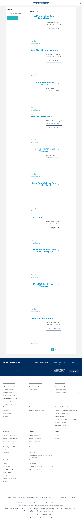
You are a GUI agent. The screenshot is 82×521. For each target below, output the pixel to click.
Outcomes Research (34, 440)
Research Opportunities (35, 446)
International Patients (9, 395)
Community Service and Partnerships (65, 418)
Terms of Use (61, 496)
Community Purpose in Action (63, 406)
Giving (57, 430)
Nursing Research (34, 443)
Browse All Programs (8, 434)
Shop (30, 459)
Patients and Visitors (9, 382)
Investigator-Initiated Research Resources (40, 449)
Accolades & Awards (8, 469)
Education (6, 430)
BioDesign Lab (33, 452)
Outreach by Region (60, 421)
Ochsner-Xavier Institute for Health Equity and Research (40, 455)
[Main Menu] (2, 3)
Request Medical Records (10, 398)
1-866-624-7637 (21, 370)
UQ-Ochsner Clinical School (10, 437)
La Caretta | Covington (41, 318)
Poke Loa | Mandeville (41, 117)
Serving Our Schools (60, 416)
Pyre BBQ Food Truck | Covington (44, 285)
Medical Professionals (35, 382)
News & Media (7, 471)
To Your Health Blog (60, 386)
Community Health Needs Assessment (66, 410)
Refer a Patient (33, 389)
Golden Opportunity (60, 389)
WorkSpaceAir (7, 413)
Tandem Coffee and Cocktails (44, 83)
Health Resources (60, 382)
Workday (5, 416)
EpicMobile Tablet (34, 516)
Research (31, 430)
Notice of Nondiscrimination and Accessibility (44, 496)
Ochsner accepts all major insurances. (41, 499)
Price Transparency (8, 389)
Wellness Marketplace (61, 392)
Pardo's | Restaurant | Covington (44, 150)
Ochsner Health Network (10, 477)
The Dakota (36, 217)
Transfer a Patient (34, 386)
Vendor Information (70, 496)
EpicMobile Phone (46, 516)
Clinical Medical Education (10, 440)
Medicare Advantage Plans (36, 410)
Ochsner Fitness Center (35, 466)
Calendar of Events (60, 424)
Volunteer (58, 437)
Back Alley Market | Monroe (43, 50)
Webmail (5, 410)
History (5, 463)
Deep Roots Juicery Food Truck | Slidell (44, 184)
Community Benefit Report (62, 413)
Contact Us (6, 480)
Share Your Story (7, 400)
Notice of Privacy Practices (24, 496)
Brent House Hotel (34, 469)
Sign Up (76, 370)
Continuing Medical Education (11, 446)
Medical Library (7, 449)
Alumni (5, 474)
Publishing (6, 452)
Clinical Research (33, 434)
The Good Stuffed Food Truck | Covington (44, 251)
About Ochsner (7, 459)
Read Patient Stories (8, 403)
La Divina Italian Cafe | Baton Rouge (44, 17)
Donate (57, 434)
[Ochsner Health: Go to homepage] (41, 2)
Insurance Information (9, 392)
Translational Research (35, 437)
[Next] (61, 349)
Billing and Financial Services (11, 386)
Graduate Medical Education (10, 443)
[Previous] (44, 349)
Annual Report (7, 466)
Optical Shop (32, 463)
